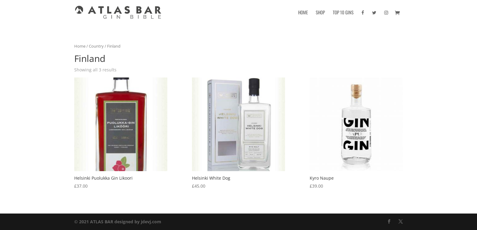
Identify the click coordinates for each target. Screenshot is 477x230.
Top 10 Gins (343, 13)
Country (96, 46)
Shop (320, 13)
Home (303, 13)
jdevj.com (151, 222)
